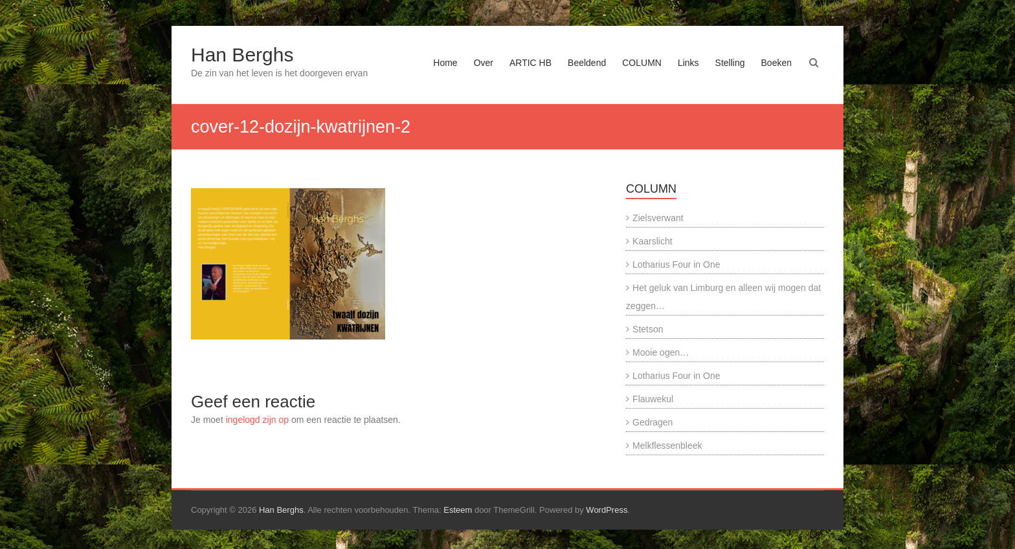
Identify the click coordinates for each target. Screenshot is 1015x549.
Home (445, 63)
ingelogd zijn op (257, 419)
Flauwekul (652, 399)
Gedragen (652, 422)
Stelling (730, 63)
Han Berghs (242, 54)
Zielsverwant (658, 218)
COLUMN (642, 63)
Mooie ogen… (660, 352)
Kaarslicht (652, 241)
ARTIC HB (530, 63)
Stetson (647, 329)
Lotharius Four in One (676, 264)
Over (483, 63)
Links (688, 63)
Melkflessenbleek (667, 445)
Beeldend (587, 63)
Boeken (776, 63)
